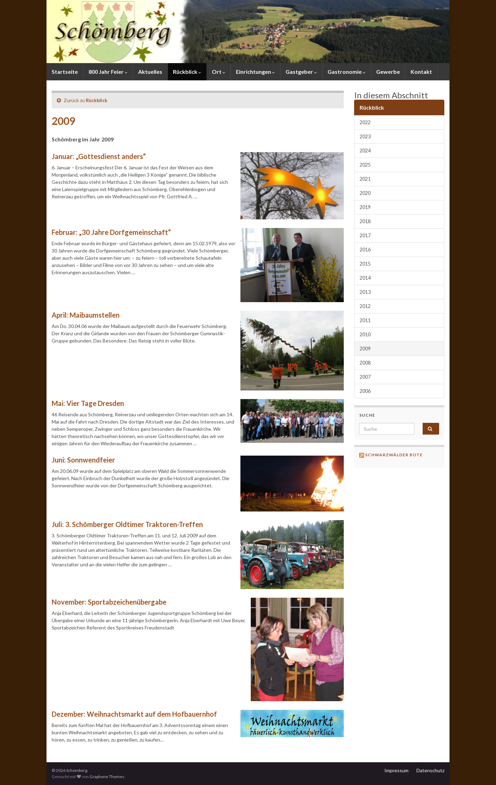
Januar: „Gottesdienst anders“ (99, 156)
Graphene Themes (107, 776)
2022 (365, 122)
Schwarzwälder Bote (394, 454)
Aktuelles (150, 71)
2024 (365, 150)
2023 (365, 136)
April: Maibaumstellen (86, 315)
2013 (365, 292)
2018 (365, 221)
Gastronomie (346, 71)
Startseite (65, 71)
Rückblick (187, 71)
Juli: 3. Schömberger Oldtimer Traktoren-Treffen (127, 524)
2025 (365, 165)
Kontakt (421, 71)
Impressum (396, 770)
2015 (365, 264)
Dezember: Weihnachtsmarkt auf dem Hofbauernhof (134, 714)
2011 (365, 320)
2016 (365, 249)
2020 (365, 193)
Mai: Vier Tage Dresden (88, 403)
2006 (365, 391)
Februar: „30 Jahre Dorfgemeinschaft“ (111, 232)
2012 (365, 306)
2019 (365, 207)
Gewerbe (388, 71)
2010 (365, 334)
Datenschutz (430, 770)
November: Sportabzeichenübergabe (109, 602)
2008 (365, 363)
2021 (365, 179)
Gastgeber (301, 71)
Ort (218, 71)
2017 (365, 235)
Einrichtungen (255, 71)
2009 (365, 348)
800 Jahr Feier (108, 71)
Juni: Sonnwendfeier (83, 460)
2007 (365, 377)
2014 (365, 278)
